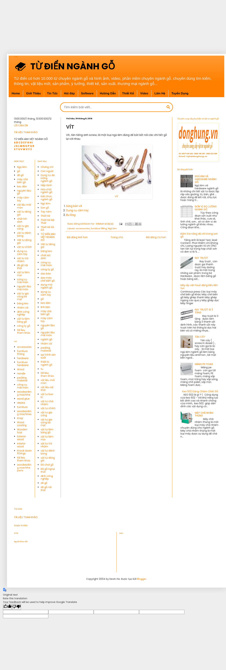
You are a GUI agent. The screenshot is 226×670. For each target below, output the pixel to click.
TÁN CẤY (200, 337)
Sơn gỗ (45, 207)
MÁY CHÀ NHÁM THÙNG (204, 414)
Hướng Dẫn (108, 93)
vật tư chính (24, 247)
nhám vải (22, 307)
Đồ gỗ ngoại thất (48, 470)
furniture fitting (99, 228)
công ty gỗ (23, 326)
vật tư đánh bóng (24, 234)
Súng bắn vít (74, 206)
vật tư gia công (23, 227)
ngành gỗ (46, 339)
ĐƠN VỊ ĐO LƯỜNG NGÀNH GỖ (206, 208)
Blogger (141, 579)
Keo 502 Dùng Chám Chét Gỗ (200, 391)
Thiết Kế (45, 216)
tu (42, 369)
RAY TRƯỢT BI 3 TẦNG (204, 311)
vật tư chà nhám (47, 403)
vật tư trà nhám (22, 260)
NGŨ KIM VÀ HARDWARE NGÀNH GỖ (205, 179)
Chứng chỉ (47, 167)
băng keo (22, 303)
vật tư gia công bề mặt (23, 296)
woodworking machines (24, 412)
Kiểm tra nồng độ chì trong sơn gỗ (199, 235)
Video (144, 93)
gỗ (18, 171)
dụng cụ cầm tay (22, 252)
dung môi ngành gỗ (46, 286)
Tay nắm (46, 211)
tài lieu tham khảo (23, 331)
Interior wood (21, 445)
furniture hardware (23, 363)
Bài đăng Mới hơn (77, 237)
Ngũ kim (112, 228)
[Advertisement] (111, 24)
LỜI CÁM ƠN (21, 125)
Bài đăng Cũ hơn (156, 237)
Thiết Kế (128, 93)
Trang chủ (117, 237)
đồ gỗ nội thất (22, 266)
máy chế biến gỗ (22, 181)
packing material (22, 379)
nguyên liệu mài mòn (24, 288)
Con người (47, 171)
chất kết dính (22, 220)
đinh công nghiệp (23, 313)
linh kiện (45, 307)
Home (16, 93)
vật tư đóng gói (24, 213)
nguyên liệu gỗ (24, 192)
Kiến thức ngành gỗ (46, 198)
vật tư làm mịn (23, 274)
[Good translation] (7, 607)
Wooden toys (22, 431)
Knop (20, 418)
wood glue (23, 398)
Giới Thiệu (33, 93)
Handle (21, 373)
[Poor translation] (16, 607)
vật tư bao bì (47, 395)
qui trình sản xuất (48, 356)
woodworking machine (24, 393)
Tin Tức (52, 93)
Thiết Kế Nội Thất (47, 221)
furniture (22, 407)
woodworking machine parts (24, 467)
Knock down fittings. (24, 452)
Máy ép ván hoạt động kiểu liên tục (199, 286)
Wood (20, 369)
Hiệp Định (46, 185)
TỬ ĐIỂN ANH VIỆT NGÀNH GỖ (48, 237)
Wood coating (21, 424)
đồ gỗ (20, 175)
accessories (83, 228)
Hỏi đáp (69, 93)
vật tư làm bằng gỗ (23, 320)
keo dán (22, 186)
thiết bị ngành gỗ (46, 363)
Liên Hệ (159, 93)
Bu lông (70, 215)
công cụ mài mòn (22, 281)
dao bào (46, 273)
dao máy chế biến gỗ (48, 279)
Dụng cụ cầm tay (77, 210)
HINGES (21, 403)
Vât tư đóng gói (24, 241)
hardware (23, 358)
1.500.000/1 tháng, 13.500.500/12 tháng (32, 120)
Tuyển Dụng (179, 93)
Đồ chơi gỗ (47, 464)
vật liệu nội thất (47, 388)
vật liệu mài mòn (24, 206)
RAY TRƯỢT (201, 258)
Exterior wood (21, 438)
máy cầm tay (23, 199)
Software (87, 93)
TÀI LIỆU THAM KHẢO (26, 132)
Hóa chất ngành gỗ (46, 191)
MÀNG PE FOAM (204, 364)
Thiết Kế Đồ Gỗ (47, 228)
